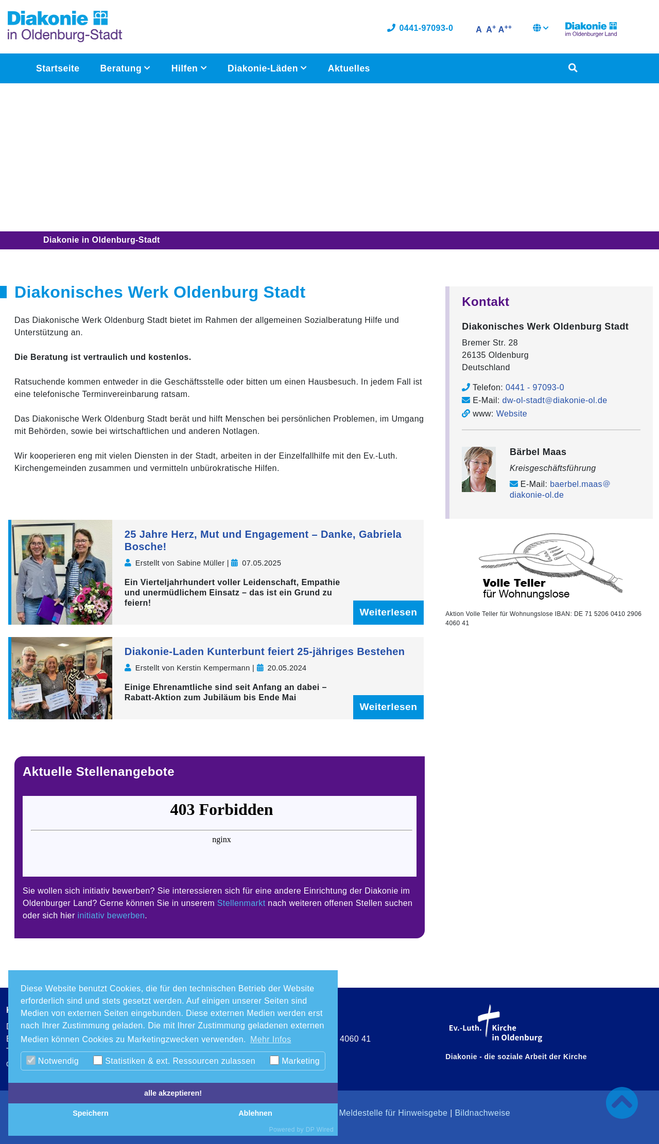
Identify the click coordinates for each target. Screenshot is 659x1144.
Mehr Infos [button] (270, 1039)
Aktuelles (348, 70)
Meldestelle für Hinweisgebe (393, 1113)
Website (511, 413)
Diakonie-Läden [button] (263, 70)
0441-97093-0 (420, 29)
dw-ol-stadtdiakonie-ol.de (555, 400)
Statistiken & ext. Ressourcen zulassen (174, 1060)
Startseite (57, 70)
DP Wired (320, 1129)
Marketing (295, 1060)
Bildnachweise (482, 1113)
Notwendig (52, 1060)
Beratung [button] (122, 70)
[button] (541, 31)
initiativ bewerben (111, 915)
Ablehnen (255, 1113)
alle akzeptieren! (173, 1093)
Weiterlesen (389, 612)
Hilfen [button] (185, 70)
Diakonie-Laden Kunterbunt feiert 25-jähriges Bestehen (265, 651)
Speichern (91, 1113)
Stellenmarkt (241, 903)
